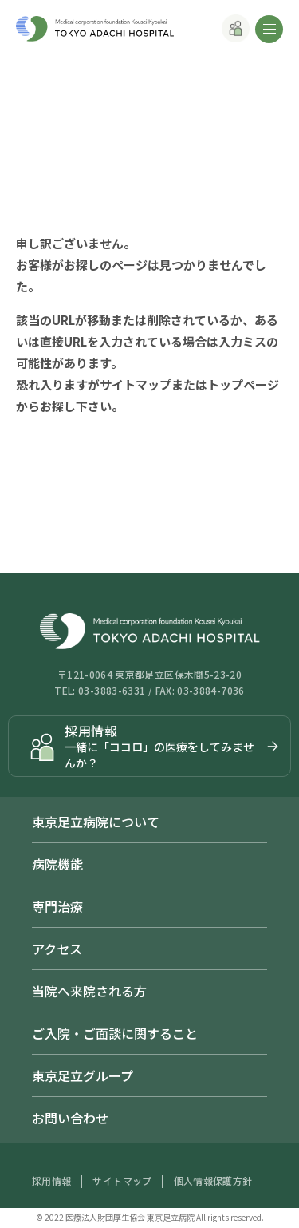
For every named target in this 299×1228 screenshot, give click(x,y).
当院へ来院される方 (89, 990)
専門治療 (57, 906)
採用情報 (51, 1180)
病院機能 (57, 863)
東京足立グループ (82, 1075)
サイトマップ (135, 384)
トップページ (243, 384)
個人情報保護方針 (213, 1180)
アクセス (57, 948)
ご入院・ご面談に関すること (115, 1033)
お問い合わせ (70, 1117)
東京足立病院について (95, 821)
